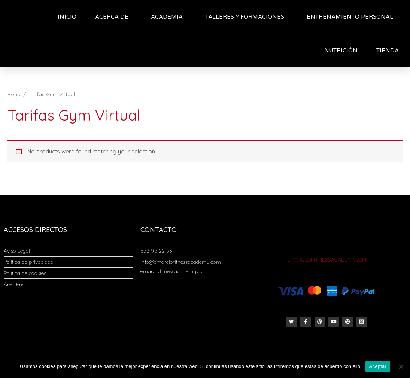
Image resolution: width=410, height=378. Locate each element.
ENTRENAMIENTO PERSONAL (350, 16)
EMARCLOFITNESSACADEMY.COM (326, 259)
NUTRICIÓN (341, 50)
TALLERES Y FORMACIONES (246, 17)
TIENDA (389, 50)
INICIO (67, 16)
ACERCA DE (113, 17)
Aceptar (378, 366)
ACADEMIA (168, 17)
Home (14, 94)
